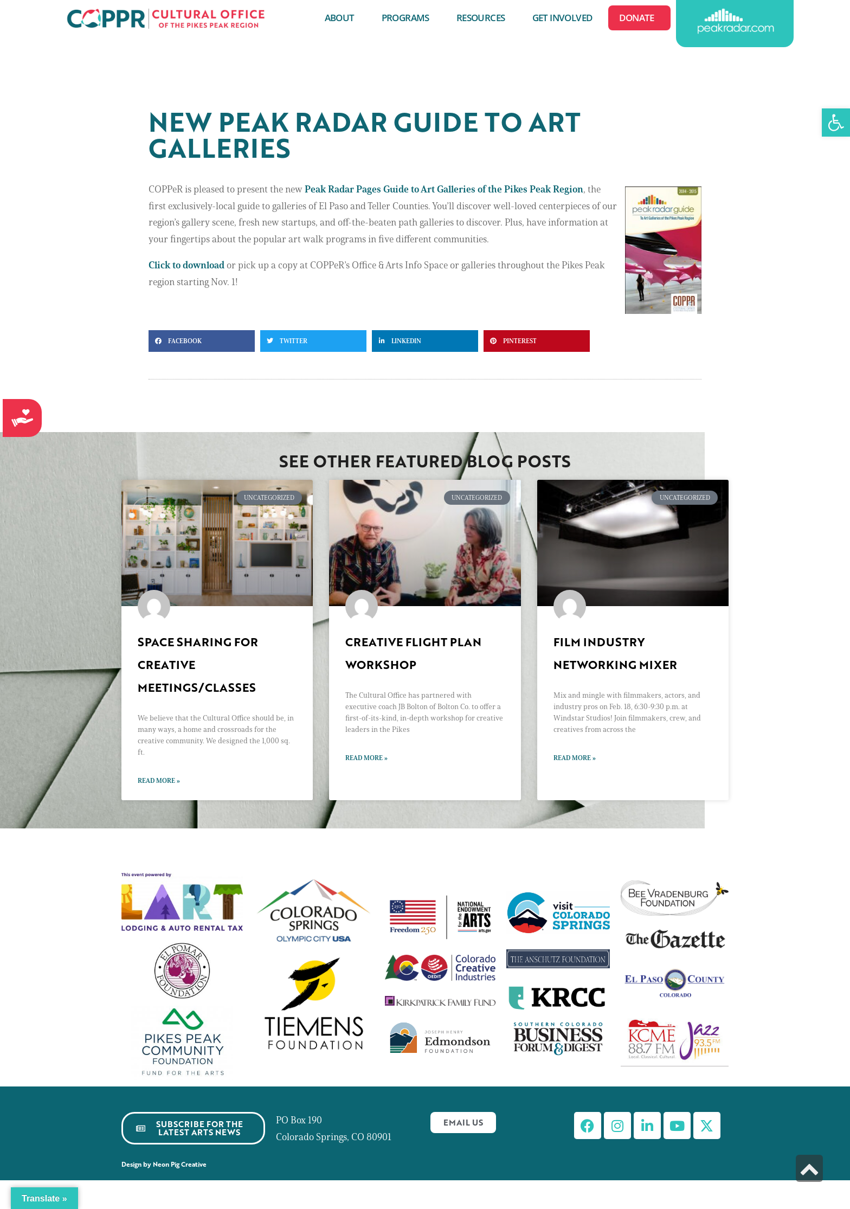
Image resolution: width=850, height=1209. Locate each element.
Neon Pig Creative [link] (181, 1164)
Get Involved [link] (565, 17)
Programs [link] (408, 17)
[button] (202, 341)
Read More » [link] (159, 780)
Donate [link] (639, 17)
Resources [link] (483, 17)
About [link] (342, 17)
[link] (836, 122)
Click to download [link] (186, 265)
